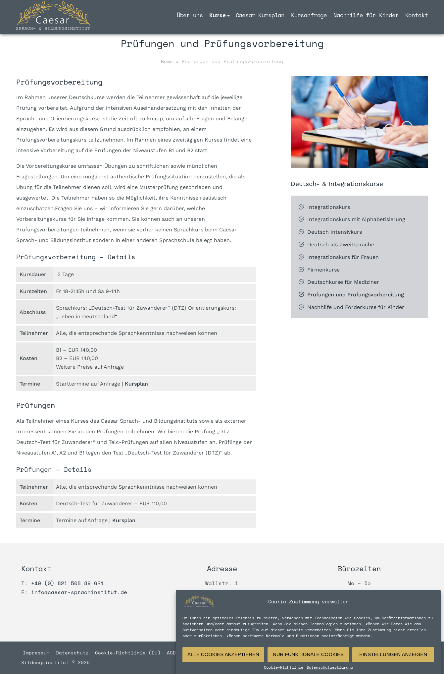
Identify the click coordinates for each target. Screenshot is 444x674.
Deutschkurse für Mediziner (343, 282)
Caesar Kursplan (260, 15)
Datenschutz (74, 652)
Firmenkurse (323, 270)
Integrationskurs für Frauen (343, 257)
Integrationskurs (328, 207)
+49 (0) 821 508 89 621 (67, 583)
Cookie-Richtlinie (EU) (129, 652)
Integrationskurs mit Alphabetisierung (356, 219)
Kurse (217, 15)
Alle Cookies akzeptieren (223, 662)
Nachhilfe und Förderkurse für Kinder (355, 307)
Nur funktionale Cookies (308, 662)
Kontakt (416, 15)
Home (167, 61)
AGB (171, 652)
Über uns (190, 15)
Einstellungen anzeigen (393, 662)
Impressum (38, 652)
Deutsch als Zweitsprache (340, 244)
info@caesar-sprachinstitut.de (79, 592)
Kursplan (136, 384)
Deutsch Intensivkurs (334, 232)
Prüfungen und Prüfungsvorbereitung (355, 294)
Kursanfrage (309, 15)
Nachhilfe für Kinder (366, 15)
